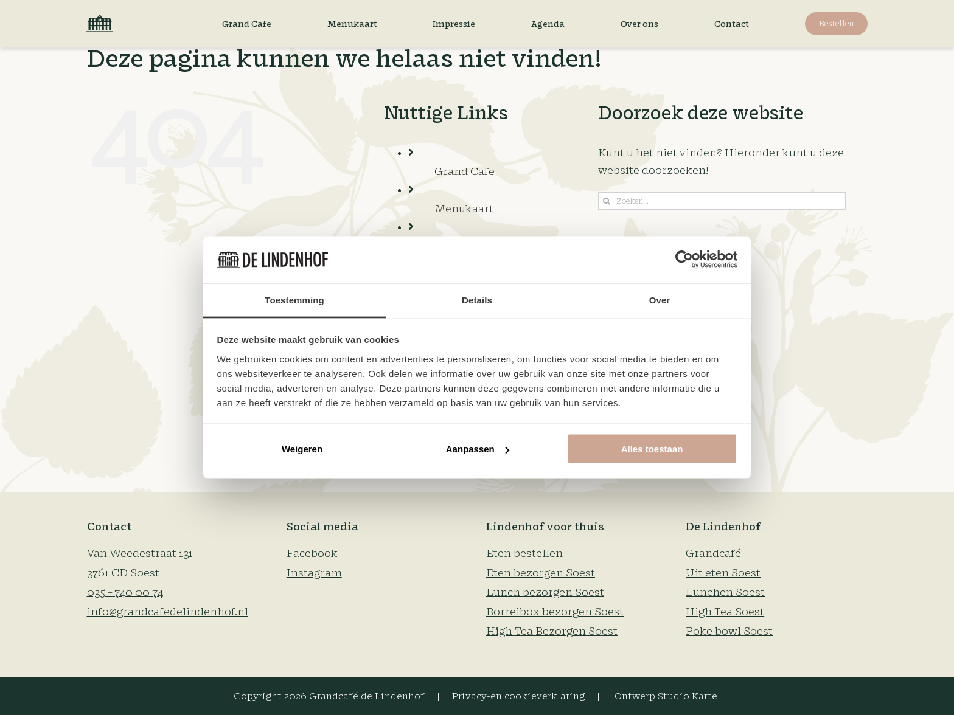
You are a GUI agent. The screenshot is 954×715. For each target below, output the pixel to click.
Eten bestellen (524, 553)
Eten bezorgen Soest (540, 573)
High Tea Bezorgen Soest (552, 631)
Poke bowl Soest (729, 631)
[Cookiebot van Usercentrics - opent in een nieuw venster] (684, 259)
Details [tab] (477, 299)
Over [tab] (659, 299)
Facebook (312, 553)
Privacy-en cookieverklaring (518, 696)
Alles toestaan (652, 449)
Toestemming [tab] (294, 299)
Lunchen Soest (725, 592)
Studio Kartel (689, 696)
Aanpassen (477, 449)
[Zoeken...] (722, 201)
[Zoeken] (607, 201)
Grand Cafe (464, 171)
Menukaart (463, 208)
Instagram (314, 573)
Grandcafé (713, 553)
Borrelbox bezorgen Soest (555, 612)
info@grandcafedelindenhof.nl (167, 612)
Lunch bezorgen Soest (545, 592)
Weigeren (302, 449)
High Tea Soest (725, 612)
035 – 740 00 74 (125, 592)
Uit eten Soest (723, 573)
